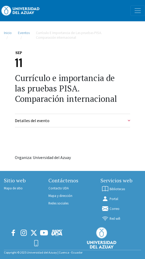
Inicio (8, 33)
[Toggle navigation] (137, 10)
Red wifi (111, 218)
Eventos (24, 33)
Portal (109, 199)
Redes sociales (58, 203)
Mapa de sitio (13, 188)
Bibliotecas (113, 189)
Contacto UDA (58, 188)
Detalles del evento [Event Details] (72, 120)
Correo (110, 209)
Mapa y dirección (60, 196)
